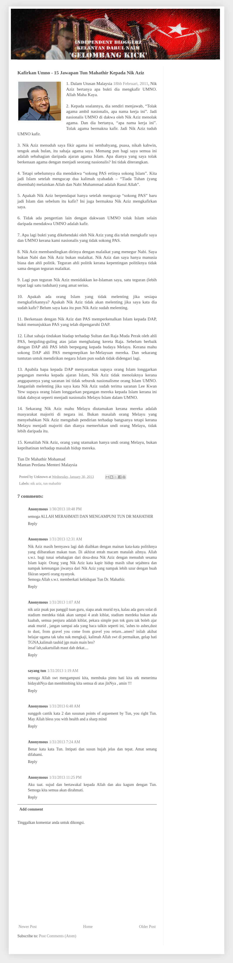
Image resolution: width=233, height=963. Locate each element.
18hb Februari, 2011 (130, 83)
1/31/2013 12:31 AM (65, 539)
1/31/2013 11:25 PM (65, 777)
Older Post (147, 926)
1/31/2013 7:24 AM (64, 742)
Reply (32, 523)
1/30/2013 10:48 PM (65, 509)
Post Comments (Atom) (57, 936)
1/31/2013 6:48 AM (64, 706)
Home (88, 926)
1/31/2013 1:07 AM (64, 602)
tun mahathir (52, 484)
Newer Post (28, 926)
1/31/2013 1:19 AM (62, 671)
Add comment (31, 809)
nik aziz (36, 484)
